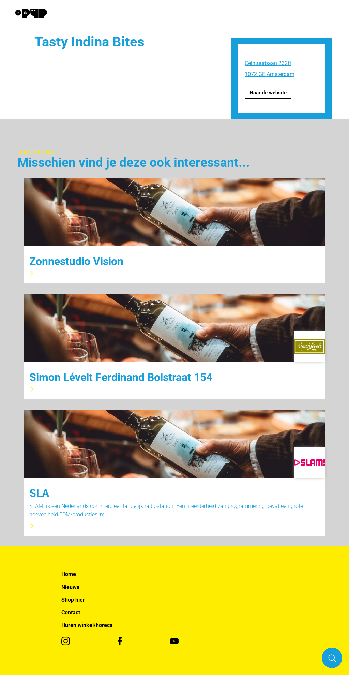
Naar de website (268, 93)
